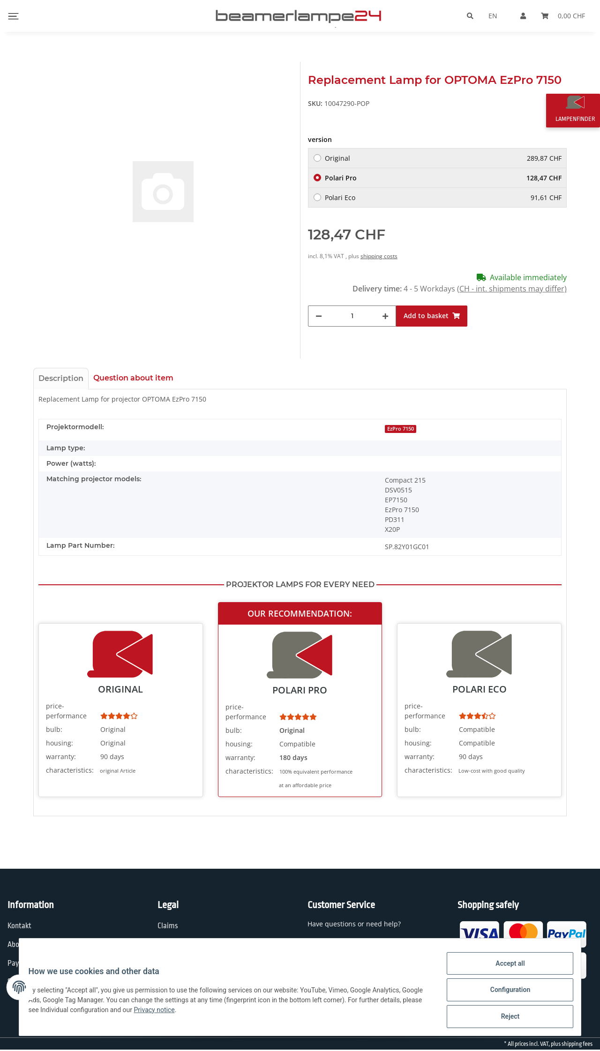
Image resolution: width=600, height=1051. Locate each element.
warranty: (61, 756)
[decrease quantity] (318, 316)
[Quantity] (352, 316)
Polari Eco (443, 197)
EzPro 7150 (400, 428)
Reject (504, 1017)
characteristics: (70, 770)
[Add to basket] (431, 316)
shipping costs (379, 256)
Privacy (169, 944)
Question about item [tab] (133, 377)
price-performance (66, 710)
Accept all (504, 969)
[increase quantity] (385, 316)
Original (443, 158)
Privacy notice (203, 1013)
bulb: (54, 729)
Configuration (504, 993)
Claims (168, 926)
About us (21, 944)
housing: (59, 742)
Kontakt (19, 926)
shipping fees (577, 1044)
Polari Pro (443, 178)
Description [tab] (60, 378)
